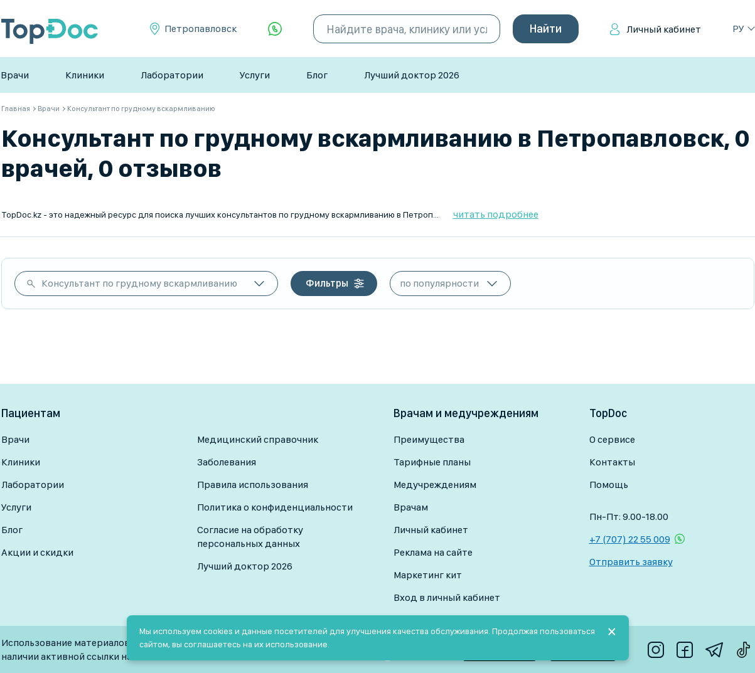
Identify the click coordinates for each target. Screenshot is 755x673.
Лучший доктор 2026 (411, 75)
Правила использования (252, 484)
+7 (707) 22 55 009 (629, 539)
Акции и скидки (37, 552)
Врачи (15, 75)
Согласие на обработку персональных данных (250, 536)
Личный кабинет (663, 29)
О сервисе (612, 439)
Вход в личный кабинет (447, 597)
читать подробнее (495, 214)
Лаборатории (172, 75)
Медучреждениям (435, 484)
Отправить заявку (631, 562)
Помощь (608, 484)
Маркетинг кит (428, 575)
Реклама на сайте (433, 552)
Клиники (84, 75)
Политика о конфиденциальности (275, 507)
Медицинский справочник (257, 439)
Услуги (255, 75)
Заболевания (226, 462)
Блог (317, 75)
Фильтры (327, 283)
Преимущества (429, 439)
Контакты (612, 462)
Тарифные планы (432, 462)
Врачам (411, 507)
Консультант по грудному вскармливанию (139, 283)
